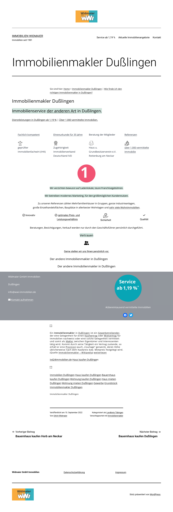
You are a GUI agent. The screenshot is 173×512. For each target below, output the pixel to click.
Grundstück (110, 383)
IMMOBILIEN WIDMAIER (27, 36)
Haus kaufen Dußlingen (88, 375)
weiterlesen (100, 352)
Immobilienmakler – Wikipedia (75, 352)
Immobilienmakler (115, 416)
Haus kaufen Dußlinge (84, 359)
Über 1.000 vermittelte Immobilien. (78, 119)
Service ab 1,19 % (106, 37)
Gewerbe (99, 383)
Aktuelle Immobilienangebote (134, 37)
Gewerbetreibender (108, 332)
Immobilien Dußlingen (62, 375)
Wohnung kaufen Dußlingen (85, 379)
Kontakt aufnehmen (22, 299)
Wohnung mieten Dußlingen (77, 383)
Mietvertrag (110, 335)
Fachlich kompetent (29, 134)
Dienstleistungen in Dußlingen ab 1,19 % (34, 119)
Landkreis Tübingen (115, 412)
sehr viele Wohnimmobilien (124, 207)
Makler (69, 341)
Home (67, 88)
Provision (71, 346)
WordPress (155, 494)
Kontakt (157, 37)
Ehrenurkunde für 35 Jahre (68, 134)
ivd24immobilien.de (61, 359)
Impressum (120, 472)
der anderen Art (61, 111)
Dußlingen (84, 332)
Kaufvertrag (91, 335)
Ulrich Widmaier (60, 416)
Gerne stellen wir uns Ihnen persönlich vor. (86, 251)
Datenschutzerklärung (74, 472)
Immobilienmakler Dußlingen (87, 88)
